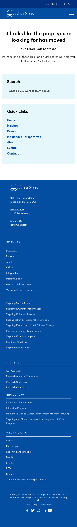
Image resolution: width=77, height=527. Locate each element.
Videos (9, 268)
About (11, 142)
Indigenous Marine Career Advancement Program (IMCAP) (37, 414)
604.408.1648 (17, 210)
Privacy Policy (38, 498)
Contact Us (16, 221)
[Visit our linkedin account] (44, 510)
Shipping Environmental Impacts (23, 309)
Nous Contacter (18, 225)
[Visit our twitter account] (33, 510)
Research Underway (16, 382)
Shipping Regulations (17, 348)
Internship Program (16, 408)
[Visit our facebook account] (27, 510)
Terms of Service (55, 498)
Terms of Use (46, 505)
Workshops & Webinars (18, 284)
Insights (12, 126)
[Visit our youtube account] (49, 510)
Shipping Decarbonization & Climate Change (30, 325)
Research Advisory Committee (22, 376)
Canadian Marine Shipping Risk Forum (26, 480)
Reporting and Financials (19, 452)
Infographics (12, 273)
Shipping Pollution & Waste (20, 314)
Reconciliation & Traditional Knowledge (27, 320)
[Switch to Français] (62, 4)
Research (13, 131)
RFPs (8, 468)
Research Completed (17, 388)
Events (12, 148)
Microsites (11, 251)
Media (9, 457)
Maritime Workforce (17, 342)
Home (11, 120)
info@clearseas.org (20, 213)
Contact (52, 4)
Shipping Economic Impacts (21, 337)
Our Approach (13, 371)
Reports (10, 256)
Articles (10, 262)
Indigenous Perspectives (24, 137)
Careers (10, 474)
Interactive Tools (14, 279)
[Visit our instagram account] (38, 510)
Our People (12, 446)
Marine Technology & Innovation (23, 331)
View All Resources (20, 290)
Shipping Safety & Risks (18, 303)
